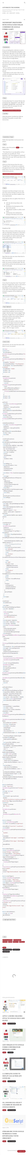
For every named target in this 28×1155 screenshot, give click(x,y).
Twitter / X (15, 942)
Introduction (6, 47)
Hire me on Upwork (7, 940)
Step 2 (4, 161)
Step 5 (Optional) (7, 306)
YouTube (5, 113)
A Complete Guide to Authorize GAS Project (12, 174)
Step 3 (4, 188)
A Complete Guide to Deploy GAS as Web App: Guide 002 (12, 1076)
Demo (4, 98)
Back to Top (21, 1151)
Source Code (6, 341)
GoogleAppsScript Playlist (9, 919)
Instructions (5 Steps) (8, 137)
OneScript (12, 13)
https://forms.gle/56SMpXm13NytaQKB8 (11, 110)
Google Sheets (6, 951)
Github (10, 942)
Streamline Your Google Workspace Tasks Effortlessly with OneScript (13, 1134)
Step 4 (4, 280)
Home (4, 13)
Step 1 (4, 144)
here (18, 147)
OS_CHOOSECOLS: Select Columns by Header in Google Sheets (12, 1104)
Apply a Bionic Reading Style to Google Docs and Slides (13, 1018)
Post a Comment (11, 1023)
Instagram (22, 942)
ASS (7, 13)
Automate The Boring (11, 7)
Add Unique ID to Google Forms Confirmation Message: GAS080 (13, 1047)
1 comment (10, 1052)
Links (4, 937)
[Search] (25, 2)
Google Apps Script (7, 949)
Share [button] (4, 947)
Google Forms (16, 949)
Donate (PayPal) (17, 940)
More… (18, 13)
